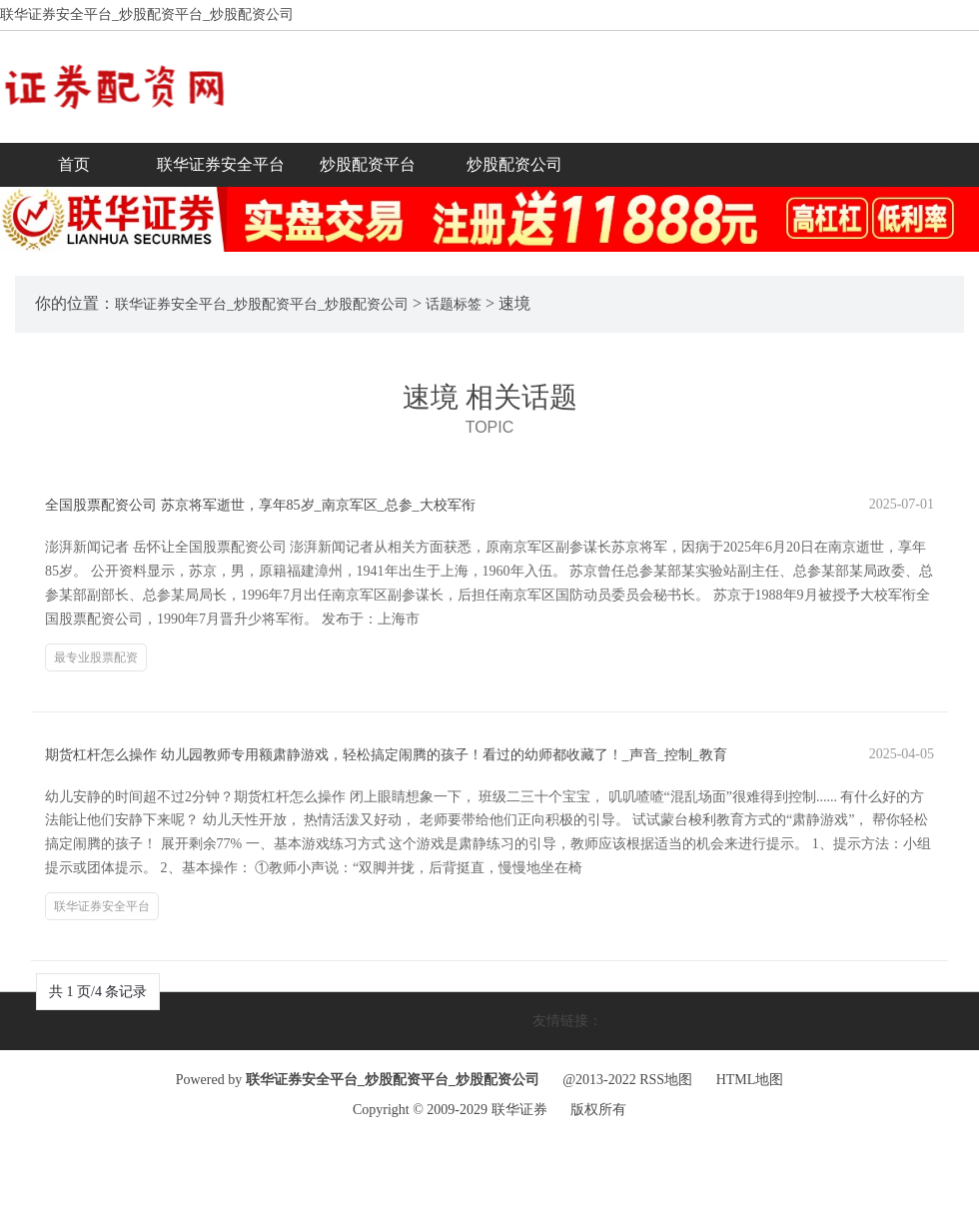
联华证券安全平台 (221, 164)
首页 (74, 164)
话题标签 (454, 304)
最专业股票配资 (96, 657)
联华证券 (519, 1109)
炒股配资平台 (368, 164)
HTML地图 (750, 1079)
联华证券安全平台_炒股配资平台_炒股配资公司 (262, 304)
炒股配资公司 (514, 164)
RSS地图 (665, 1079)
